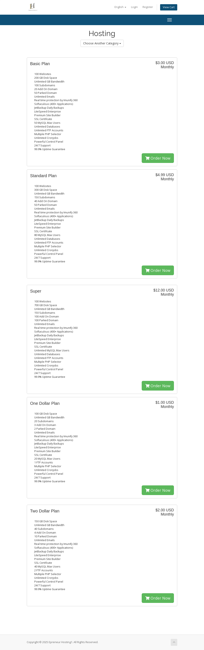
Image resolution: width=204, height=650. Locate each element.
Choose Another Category (102, 43)
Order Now (157, 158)
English (120, 7)
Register (148, 7)
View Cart (169, 7)
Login (134, 7)
